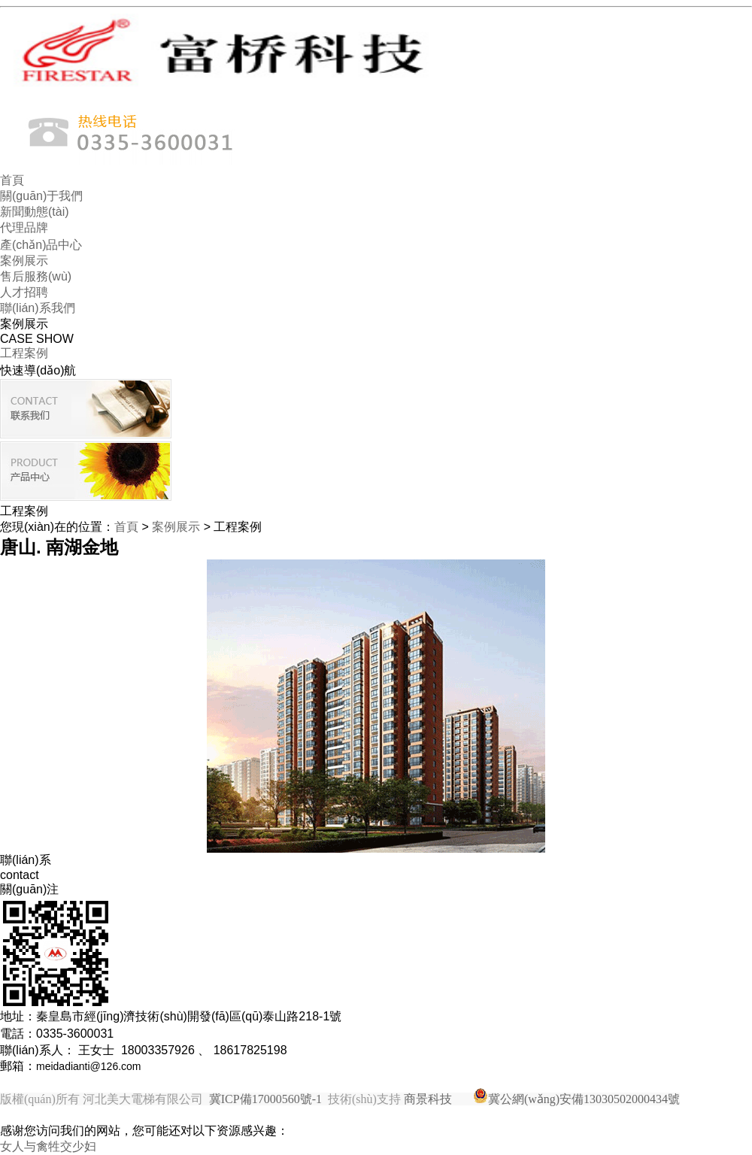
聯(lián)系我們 (37, 308)
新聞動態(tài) (34, 211)
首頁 (12, 180)
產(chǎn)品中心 (41, 244)
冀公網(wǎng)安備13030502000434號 (584, 1099)
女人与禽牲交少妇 (48, 1146)
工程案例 (24, 353)
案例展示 (24, 260)
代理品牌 (24, 227)
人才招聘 (24, 292)
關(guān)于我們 (41, 195)
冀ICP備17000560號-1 (265, 1099)
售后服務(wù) (35, 276)
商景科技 (428, 1099)
